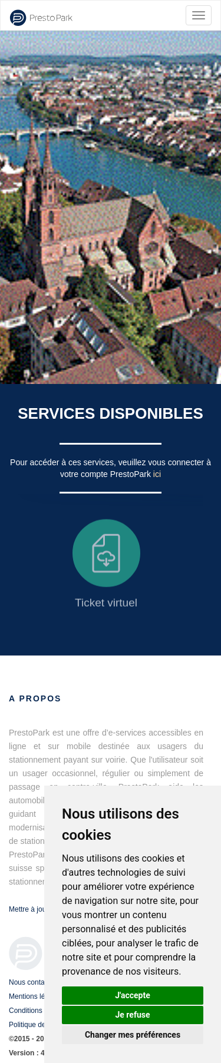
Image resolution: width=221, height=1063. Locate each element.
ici (157, 474)
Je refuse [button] (132, 1014)
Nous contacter (33, 982)
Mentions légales (35, 996)
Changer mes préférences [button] (132, 1034)
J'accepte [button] (132, 995)
